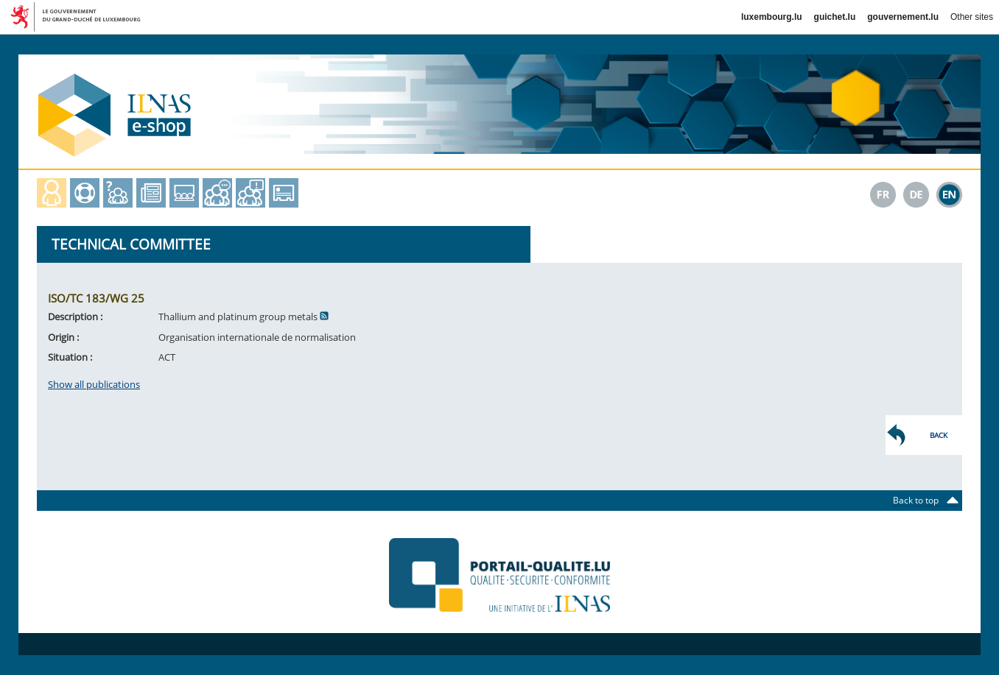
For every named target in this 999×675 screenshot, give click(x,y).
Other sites (971, 17)
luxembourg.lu (771, 17)
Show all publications (94, 384)
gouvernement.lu (903, 17)
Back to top (920, 500)
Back (938, 435)
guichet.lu (835, 17)
